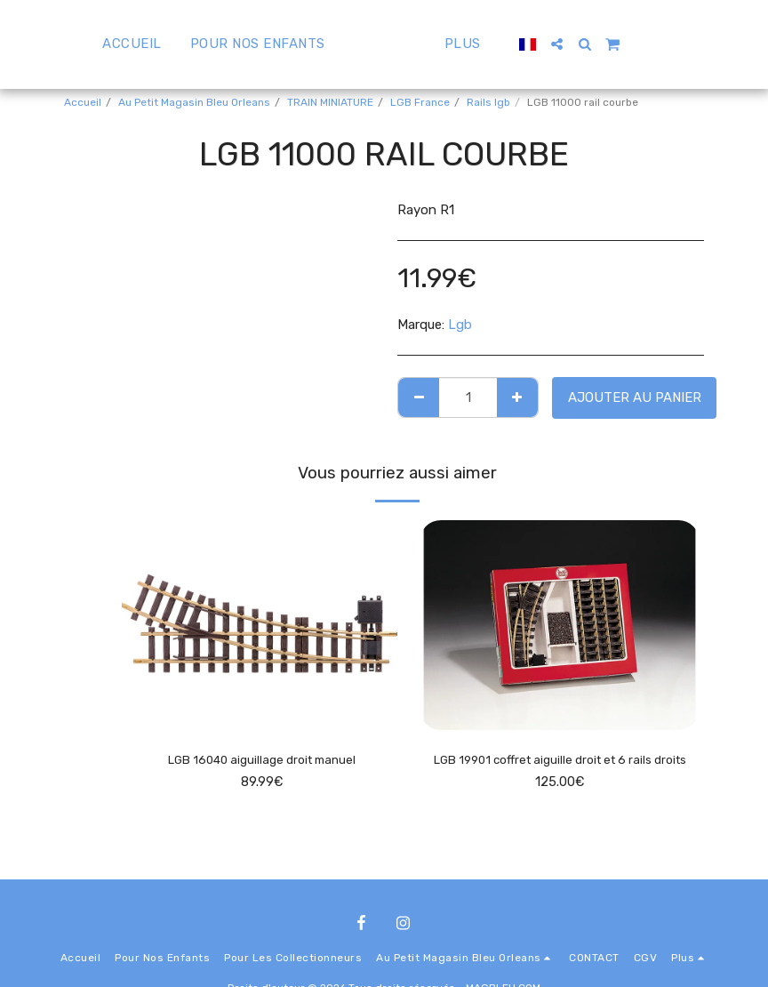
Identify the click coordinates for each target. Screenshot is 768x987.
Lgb (460, 325)
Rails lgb (488, 102)
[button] (599, 44)
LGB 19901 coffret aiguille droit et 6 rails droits (560, 771)
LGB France (420, 102)
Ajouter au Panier (634, 397)
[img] (262, 625)
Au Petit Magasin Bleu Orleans (194, 102)
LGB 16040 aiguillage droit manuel (261, 761)
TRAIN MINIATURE (330, 102)
